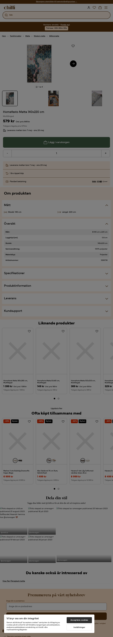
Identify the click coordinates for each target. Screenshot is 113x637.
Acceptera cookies (79, 620)
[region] (49, 624)
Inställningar (79, 627)
